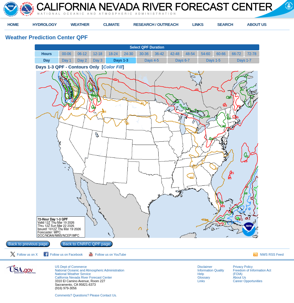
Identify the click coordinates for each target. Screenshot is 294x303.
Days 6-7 (182, 60)
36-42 (159, 54)
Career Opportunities (247, 281)
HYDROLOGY (45, 24)
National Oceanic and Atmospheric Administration (89, 270)
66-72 (236, 54)
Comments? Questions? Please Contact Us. (86, 295)
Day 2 (82, 60)
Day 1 (66, 60)
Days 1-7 (244, 60)
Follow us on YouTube (107, 254)
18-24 (113, 54)
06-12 (82, 54)
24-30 (128, 54)
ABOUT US (256, 24)
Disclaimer (204, 266)
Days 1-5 (213, 60)
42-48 (174, 54)
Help (200, 274)
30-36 (143, 54)
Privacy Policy (242, 266)
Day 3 (97, 60)
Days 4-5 (152, 60)
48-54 (190, 54)
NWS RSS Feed (268, 254)
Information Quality (210, 270)
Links (201, 281)
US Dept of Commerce (71, 266)
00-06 (66, 54)
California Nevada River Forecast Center (83, 277)
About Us (239, 277)
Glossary (203, 277)
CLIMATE (111, 24)
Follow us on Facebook (63, 254)
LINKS (197, 24)
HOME (13, 24)
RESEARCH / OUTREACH (155, 24)
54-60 (205, 54)
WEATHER (80, 24)
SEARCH (225, 24)
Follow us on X (24, 254)
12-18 (97, 54)
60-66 (221, 54)
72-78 (252, 54)
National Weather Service (73, 274)
